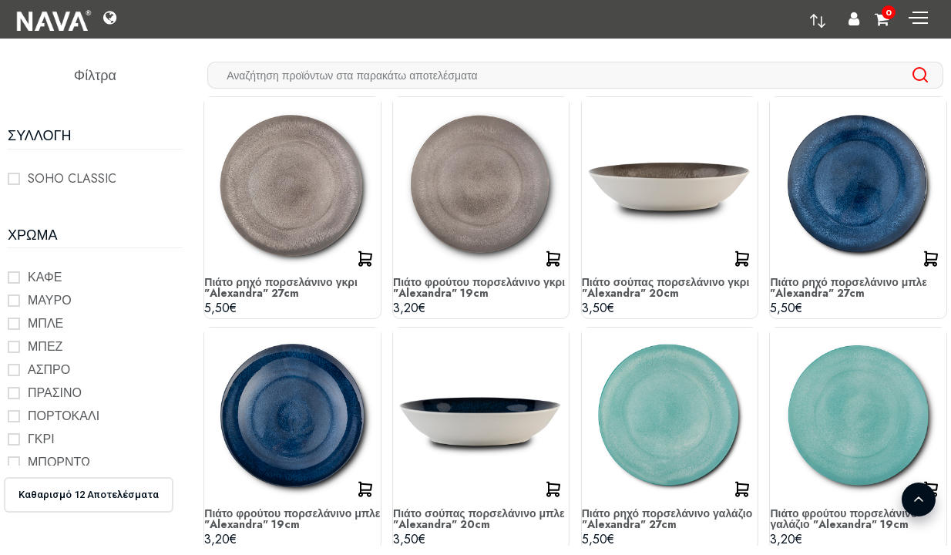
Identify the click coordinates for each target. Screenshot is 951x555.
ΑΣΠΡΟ (49, 369)
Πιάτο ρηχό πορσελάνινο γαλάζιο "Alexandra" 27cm (667, 519)
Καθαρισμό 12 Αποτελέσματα (88, 494)
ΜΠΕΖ (45, 346)
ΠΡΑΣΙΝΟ (55, 393)
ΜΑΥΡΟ (50, 300)
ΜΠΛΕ (45, 323)
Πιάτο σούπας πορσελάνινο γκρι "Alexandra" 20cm (666, 287)
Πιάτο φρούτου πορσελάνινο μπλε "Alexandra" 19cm (292, 519)
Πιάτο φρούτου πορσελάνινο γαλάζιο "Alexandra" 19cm (843, 519)
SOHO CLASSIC (72, 178)
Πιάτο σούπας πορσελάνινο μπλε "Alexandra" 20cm (479, 519)
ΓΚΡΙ (41, 439)
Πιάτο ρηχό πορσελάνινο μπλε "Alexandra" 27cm (848, 287)
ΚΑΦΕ (45, 277)
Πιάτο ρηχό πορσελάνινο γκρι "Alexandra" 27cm (280, 287)
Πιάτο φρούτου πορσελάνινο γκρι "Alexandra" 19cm (479, 287)
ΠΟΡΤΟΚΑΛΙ (63, 416)
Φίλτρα (95, 76)
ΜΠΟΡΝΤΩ (59, 462)
